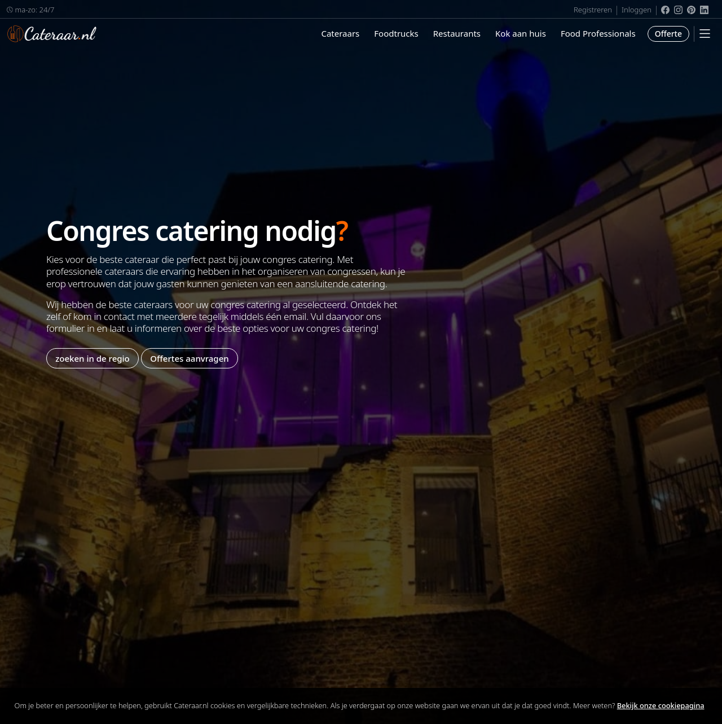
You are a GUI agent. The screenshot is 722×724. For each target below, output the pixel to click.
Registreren (593, 10)
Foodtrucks (396, 33)
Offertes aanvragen (189, 357)
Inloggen (636, 10)
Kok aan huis (520, 33)
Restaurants (457, 33)
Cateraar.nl (52, 33)
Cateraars (340, 33)
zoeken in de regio (92, 357)
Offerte (668, 33)
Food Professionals (598, 33)
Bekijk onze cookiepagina (661, 705)
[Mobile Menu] (704, 33)
